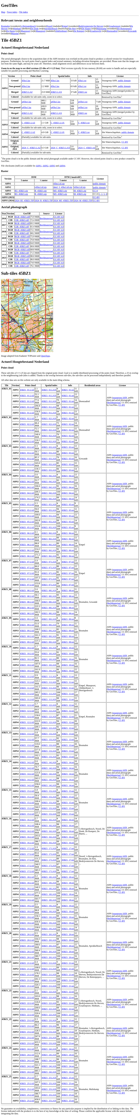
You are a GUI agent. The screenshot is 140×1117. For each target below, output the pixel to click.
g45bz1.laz (26, 102)
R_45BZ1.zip (41, 191)
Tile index (23, 12)
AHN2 (45, 166)
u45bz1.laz (26, 107)
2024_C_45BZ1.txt (86, 148)
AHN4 (62, 166)
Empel (65, 26)
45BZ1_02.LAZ (27, 418)
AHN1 (39, 166)
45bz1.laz (26, 80)
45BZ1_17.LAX (49, 848)
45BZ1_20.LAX (49, 934)
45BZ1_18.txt (68, 877)
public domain (124, 80)
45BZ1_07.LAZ (27, 562)
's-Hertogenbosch (28, 26)
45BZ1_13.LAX (49, 734)
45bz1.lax (55, 80)
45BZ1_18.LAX (49, 877)
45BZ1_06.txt (68, 533)
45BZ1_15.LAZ (27, 791)
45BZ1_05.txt (68, 504)
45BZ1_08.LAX (49, 590)
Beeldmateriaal (46, 218)
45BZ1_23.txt (68, 1020)
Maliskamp (102, 28)
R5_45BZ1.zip (21, 191)
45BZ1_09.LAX (49, 619)
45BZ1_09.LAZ (27, 619)
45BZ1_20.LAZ (27, 934)
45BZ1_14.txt (68, 762)
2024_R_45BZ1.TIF (44, 200)
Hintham (17, 28)
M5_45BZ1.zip (60, 191)
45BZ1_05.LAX (49, 504)
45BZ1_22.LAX (49, 992)
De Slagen (86, 28)
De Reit (72, 28)
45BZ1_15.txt (68, 791)
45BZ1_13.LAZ (27, 734)
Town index (12, 12)
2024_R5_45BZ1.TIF (24, 200)
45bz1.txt (82, 80)
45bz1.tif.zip (59, 183)
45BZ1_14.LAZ (27, 762)
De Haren (10, 31)
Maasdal (15, 33)
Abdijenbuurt (61, 31)
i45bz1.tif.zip (79, 187)
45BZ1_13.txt (68, 734)
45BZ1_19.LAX (49, 906)
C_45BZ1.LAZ (28, 123)
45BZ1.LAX (56, 92)
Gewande (132, 31)
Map (3, 12)
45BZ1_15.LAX (49, 791)
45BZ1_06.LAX (49, 533)
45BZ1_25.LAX (49, 1078)
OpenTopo (45, 356)
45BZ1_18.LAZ (27, 877)
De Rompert (79, 31)
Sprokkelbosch (50, 28)
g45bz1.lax (55, 102)
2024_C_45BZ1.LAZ (31, 148)
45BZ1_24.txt (68, 1049)
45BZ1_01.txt (68, 390)
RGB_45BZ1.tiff (22, 217)
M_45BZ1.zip (80, 191)
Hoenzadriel (112, 31)
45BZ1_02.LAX (49, 418)
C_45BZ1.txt (84, 123)
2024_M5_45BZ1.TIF (63, 200)
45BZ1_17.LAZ (27, 848)
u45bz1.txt (82, 107)
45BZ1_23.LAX (49, 1020)
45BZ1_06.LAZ (27, 533)
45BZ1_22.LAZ (27, 992)
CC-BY (124, 142)
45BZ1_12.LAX (49, 705)
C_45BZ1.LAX (57, 123)
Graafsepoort (114, 26)
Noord (49, 26)
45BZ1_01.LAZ (27, 390)
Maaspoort (25, 31)
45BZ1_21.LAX (49, 963)
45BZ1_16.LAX (49, 820)
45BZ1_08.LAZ (27, 590)
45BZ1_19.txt (68, 906)
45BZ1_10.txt (68, 648)
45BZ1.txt (82, 92)
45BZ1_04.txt (68, 476)
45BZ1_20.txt (68, 934)
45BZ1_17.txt (68, 848)
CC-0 (95, 191)
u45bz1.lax (55, 107)
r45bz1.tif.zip (40, 187)
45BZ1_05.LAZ (27, 504)
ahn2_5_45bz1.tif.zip (62, 187)
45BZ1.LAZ (27, 92)
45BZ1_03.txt (68, 447)
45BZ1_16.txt (68, 820)
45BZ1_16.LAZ (27, 820)
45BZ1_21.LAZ (27, 963)
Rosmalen (5, 26)
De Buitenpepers (124, 28)
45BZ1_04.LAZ (27, 476)
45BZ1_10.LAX (49, 648)
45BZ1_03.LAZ (27, 447)
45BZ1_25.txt (68, 1078)
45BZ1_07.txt (68, 562)
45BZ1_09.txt (68, 619)
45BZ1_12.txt (68, 705)
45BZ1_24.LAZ (27, 1049)
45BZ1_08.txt (68, 590)
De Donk (35, 28)
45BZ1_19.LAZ (27, 906)
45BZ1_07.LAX (49, 562)
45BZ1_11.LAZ (27, 676)
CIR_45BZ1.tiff (22, 220)
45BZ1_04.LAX (49, 476)
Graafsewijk (95, 31)
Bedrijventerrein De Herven (91, 26)
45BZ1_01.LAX (49, 390)
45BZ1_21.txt (68, 963)
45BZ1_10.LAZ (27, 648)
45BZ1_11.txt (68, 676)
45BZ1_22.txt (68, 992)
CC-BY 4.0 (59, 217)
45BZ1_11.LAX (49, 676)
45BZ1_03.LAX (49, 447)
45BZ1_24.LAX (49, 1049)
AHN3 (52, 166)
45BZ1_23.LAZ (27, 1020)
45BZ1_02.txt (68, 418)
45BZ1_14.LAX (49, 762)
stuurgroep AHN (120, 397)
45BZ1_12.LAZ (27, 705)
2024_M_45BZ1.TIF (83, 200)
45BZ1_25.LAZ (27, 1078)
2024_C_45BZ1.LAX (60, 148)
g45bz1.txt (82, 102)
